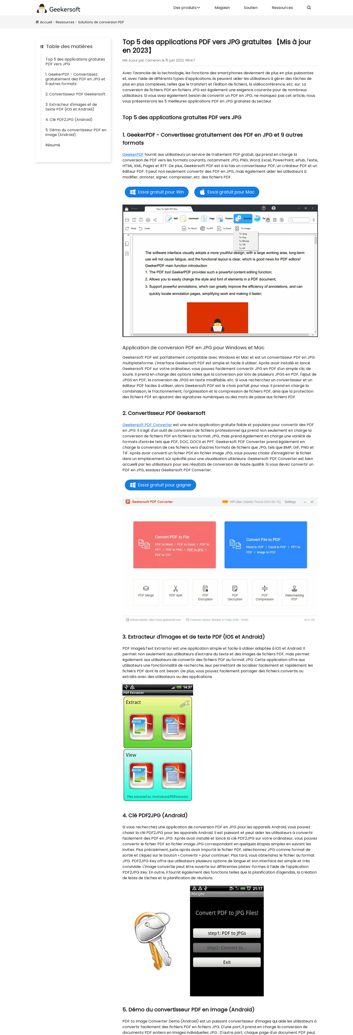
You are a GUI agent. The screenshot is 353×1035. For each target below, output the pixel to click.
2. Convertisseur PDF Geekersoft (75, 94)
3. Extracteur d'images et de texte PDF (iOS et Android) (71, 107)
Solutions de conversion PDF (101, 22)
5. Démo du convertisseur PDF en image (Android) (75, 132)
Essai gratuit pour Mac (231, 192)
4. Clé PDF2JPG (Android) (69, 119)
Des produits (186, 7)
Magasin (222, 7)
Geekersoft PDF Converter (147, 424)
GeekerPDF (133, 154)
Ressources (282, 7)
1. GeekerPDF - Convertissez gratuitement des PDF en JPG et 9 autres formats (75, 79)
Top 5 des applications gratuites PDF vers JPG (75, 62)
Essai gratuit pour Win (161, 192)
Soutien (251, 7)
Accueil (46, 22)
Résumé (52, 145)
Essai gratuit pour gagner (164, 485)
